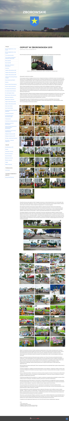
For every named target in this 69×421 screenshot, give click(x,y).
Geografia (53, 2)
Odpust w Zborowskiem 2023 (10, 103)
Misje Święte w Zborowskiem (10, 95)
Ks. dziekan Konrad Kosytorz (10, 88)
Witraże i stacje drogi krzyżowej (11, 138)
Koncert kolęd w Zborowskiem (11, 84)
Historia (28, 2)
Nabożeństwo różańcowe (9, 99)
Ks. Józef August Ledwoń (9, 93)
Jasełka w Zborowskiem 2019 (10, 72)
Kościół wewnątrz (8, 155)
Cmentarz (7, 68)
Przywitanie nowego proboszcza (11, 121)
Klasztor (6, 82)
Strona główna (17, 2)
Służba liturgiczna (8, 164)
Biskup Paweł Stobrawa (9, 177)
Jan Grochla (7, 170)
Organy (6, 162)
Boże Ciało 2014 (8, 60)
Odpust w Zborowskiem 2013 (10, 101)
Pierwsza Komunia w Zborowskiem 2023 (9, 116)
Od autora (23, 2)
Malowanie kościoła (9, 157)
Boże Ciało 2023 (8, 62)
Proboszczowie (8, 118)
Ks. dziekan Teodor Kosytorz (10, 90)
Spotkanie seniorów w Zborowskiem (9, 124)
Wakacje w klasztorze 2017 (10, 136)
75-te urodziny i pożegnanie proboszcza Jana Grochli (10, 58)
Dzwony (6, 149)
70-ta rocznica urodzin (9, 55)
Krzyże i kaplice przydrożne (10, 86)
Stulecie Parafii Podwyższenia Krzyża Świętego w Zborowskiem (11, 127)
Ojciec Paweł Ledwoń (9, 108)
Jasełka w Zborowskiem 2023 (10, 74)
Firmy (64, 2)
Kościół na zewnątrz (9, 153)
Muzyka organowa (8, 160)
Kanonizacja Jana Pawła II (10, 80)
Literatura (48, 2)
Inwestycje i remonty (9, 151)
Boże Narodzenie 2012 (9, 147)
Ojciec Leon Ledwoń (9, 105)
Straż (43, 2)
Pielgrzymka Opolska (9, 113)
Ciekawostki (59, 2)
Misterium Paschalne (9, 97)
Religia (36, 2)
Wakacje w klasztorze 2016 (10, 133)
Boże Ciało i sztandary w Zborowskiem (9, 65)
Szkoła (32, 2)
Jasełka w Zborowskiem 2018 (10, 70)
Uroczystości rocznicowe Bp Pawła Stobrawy (10, 131)
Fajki (40, 2)
